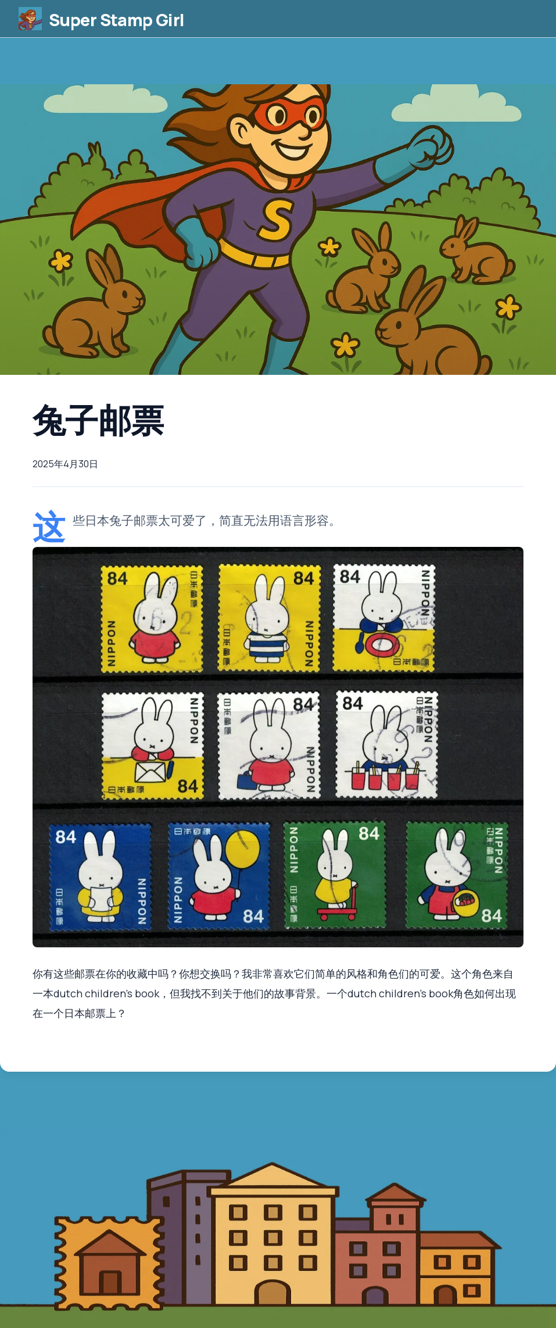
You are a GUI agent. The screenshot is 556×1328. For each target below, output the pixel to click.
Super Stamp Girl (129, 23)
